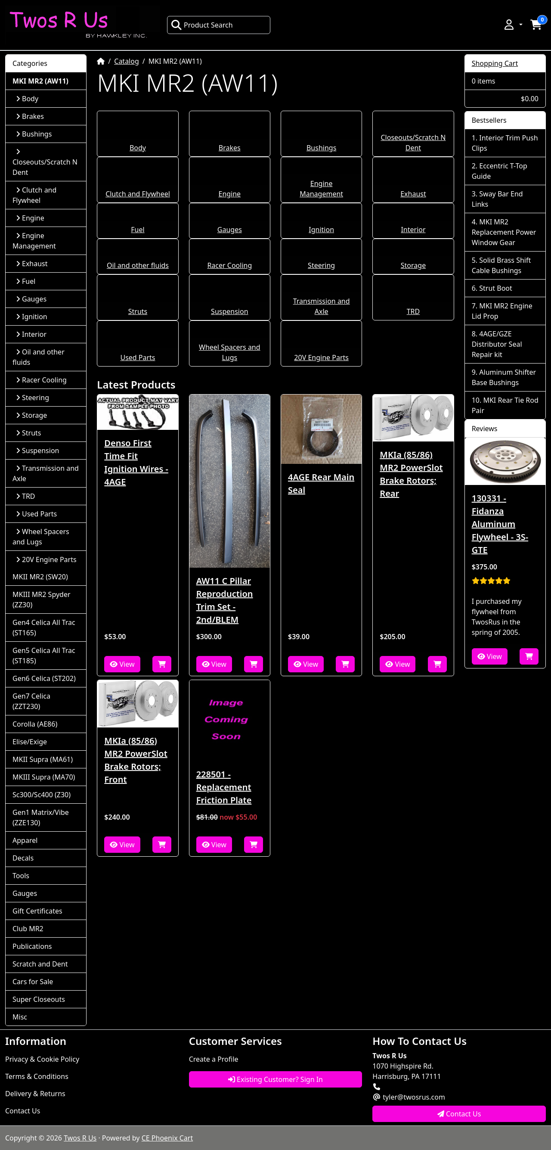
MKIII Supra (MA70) (43, 777)
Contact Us (22, 1111)
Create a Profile (213, 1059)
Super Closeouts (38, 999)
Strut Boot (495, 288)
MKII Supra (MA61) (42, 759)
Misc (19, 1017)
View (122, 664)
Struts (138, 311)
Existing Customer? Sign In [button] (275, 1079)
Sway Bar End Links (497, 199)
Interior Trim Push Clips (505, 143)
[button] (512, 24)
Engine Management (34, 241)
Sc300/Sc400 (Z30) (41, 794)
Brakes (230, 147)
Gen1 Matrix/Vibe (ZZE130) (40, 817)
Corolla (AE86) (34, 724)
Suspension (229, 311)
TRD (413, 311)
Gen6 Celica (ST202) (44, 678)
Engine (229, 194)
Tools (20, 875)
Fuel (137, 229)
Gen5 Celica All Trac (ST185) (43, 655)
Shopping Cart (495, 63)
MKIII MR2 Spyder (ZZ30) (41, 599)
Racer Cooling (229, 265)
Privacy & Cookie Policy (42, 1059)
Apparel (24, 840)
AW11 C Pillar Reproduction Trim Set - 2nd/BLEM (224, 600)
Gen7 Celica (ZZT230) (31, 701)
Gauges (229, 229)
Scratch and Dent (40, 964)
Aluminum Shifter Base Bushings (504, 377)
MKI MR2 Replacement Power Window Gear (504, 232)
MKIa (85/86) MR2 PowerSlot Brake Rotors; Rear (411, 474)
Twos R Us (80, 1138)
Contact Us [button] (459, 1114)
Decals (23, 858)
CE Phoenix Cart (167, 1138)
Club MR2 (27, 928)
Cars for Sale (32, 981)
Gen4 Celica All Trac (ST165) (43, 627)
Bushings (321, 147)
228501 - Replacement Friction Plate (224, 787)
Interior (413, 229)
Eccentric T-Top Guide (499, 171)
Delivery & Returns (35, 1093)
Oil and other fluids (138, 265)
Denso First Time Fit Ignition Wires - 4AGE (136, 462)
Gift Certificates (37, 911)
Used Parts (137, 357)
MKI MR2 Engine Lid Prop (502, 311)
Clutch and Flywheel (137, 194)
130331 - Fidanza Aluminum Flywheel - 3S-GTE (500, 524)
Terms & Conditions (36, 1076)
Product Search (202, 25)
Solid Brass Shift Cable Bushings (501, 265)
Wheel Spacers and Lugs (40, 537)
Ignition (321, 229)
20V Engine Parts (321, 357)
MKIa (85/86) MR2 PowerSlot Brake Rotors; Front (135, 760)
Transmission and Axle (45, 473)
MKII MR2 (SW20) (40, 576)
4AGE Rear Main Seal (321, 483)
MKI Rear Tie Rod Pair (505, 405)
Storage (413, 265)
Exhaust (413, 194)
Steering (321, 265)
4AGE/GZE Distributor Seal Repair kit (497, 344)
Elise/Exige (29, 741)
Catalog (126, 61)
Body (138, 147)
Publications (32, 946)
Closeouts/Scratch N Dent (44, 162)
